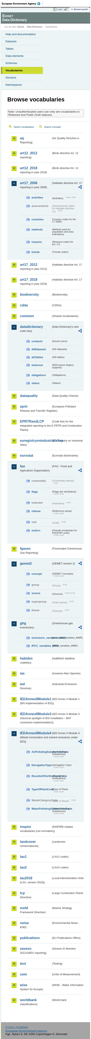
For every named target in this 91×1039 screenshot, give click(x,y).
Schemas (11, 63)
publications (30, 938)
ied (22, 684)
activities (37, 197)
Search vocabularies (24, 127)
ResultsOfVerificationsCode (41, 776)
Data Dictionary (34, 27)
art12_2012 (28, 153)
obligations (39, 375)
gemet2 (26, 563)
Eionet (21, 27)
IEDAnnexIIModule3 (35, 714)
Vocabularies (14, 70)
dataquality (29, 396)
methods (37, 229)
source (36, 593)
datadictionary (31, 327)
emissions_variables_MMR (41, 637)
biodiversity (29, 294)
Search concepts (52, 127)
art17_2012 (28, 264)
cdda (24, 305)
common (27, 316)
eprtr (24, 406)
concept (37, 573)
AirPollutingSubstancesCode (41, 751)
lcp (22, 893)
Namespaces (13, 84)
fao (22, 466)
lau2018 (26, 878)
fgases (25, 548)
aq (22, 138)
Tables (9, 48)
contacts (37, 341)
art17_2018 (28, 279)
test (23, 963)
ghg (23, 623)
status (36, 383)
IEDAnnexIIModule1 (35, 699)
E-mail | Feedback (16, 1027)
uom (23, 974)
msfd (24, 908)
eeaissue (37, 365)
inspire (25, 827)
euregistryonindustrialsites (35, 440)
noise (24, 923)
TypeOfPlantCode (41, 789)
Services (10, 77)
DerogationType (41, 765)
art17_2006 (28, 183)
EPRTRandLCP (32, 421)
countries (38, 219)
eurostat (26, 455)
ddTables (37, 357)
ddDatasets (39, 349)
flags (35, 491)
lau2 (23, 867)
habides (26, 658)
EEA (22, 3)
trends (36, 252)
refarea (36, 511)
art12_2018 (28, 168)
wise (23, 985)
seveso (25, 948)
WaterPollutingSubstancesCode (41, 808)
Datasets (11, 41)
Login (59, 9)
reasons (37, 241)
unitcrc (36, 530)
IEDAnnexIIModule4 (35, 733)
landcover (28, 841)
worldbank (28, 1000)
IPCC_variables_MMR (41, 645)
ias (22, 673)
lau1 (23, 856)
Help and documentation (20, 34)
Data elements (14, 55)
